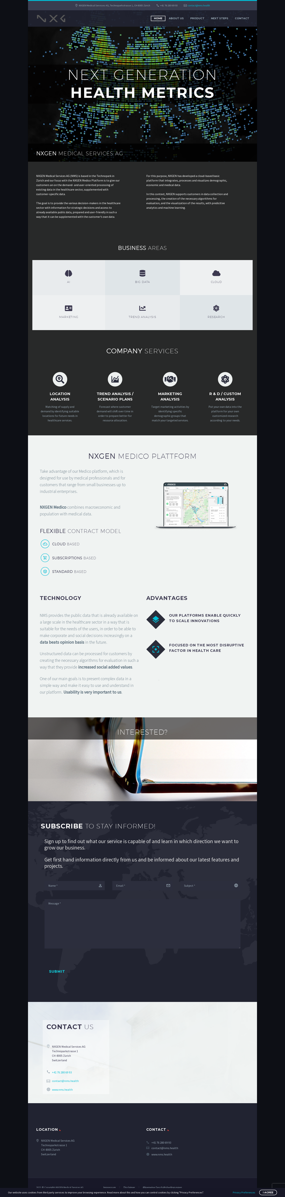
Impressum (109, 1187)
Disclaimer (129, 1187)
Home (158, 18)
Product (197, 18)
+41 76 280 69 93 (169, 5)
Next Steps (219, 18)
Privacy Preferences (244, 1192)
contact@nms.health (199, 5)
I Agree (268, 1192)
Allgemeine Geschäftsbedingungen (162, 1187)
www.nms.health (161, 1154)
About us (176, 18)
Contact (242, 18)
